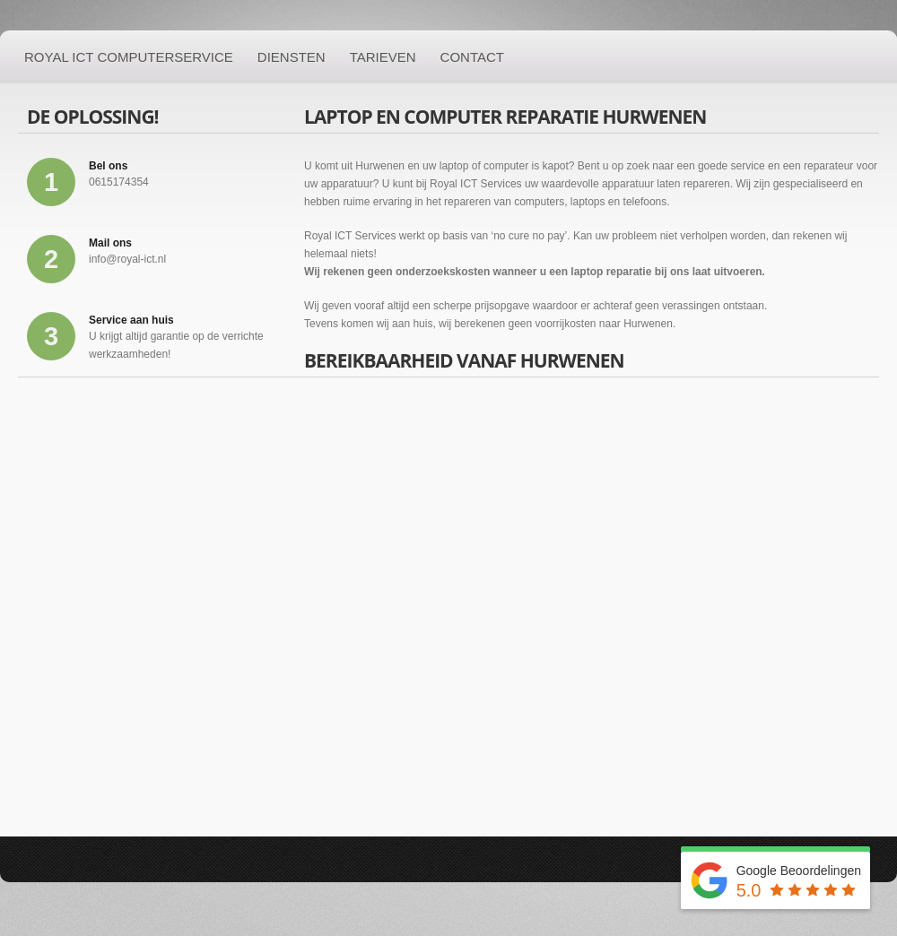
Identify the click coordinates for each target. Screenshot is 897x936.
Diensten (291, 57)
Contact (472, 57)
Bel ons (108, 166)
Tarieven (383, 57)
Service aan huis (131, 320)
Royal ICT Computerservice (128, 57)
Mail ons (110, 243)
